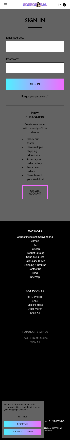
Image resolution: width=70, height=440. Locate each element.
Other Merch (35, 322)
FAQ (35, 249)
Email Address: (15, 37)
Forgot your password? (35, 96)
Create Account (35, 192)
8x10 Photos (35, 309)
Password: (12, 59)
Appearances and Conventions (35, 241)
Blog (35, 277)
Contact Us (35, 273)
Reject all (22, 424)
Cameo (35, 245)
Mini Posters (35, 318)
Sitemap (35, 281)
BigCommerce (46, 431)
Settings (22, 417)
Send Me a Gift (35, 261)
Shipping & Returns (35, 269)
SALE (35, 314)
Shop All (35, 326)
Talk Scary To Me (35, 265)
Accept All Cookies (23, 431)
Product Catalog (35, 257)
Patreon (35, 253)
